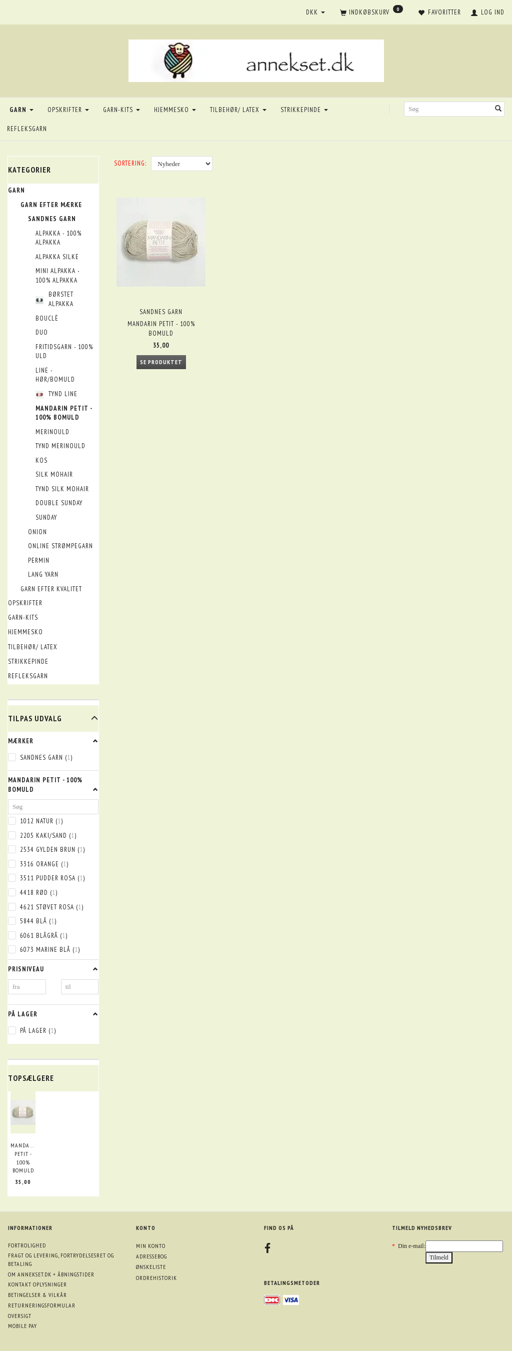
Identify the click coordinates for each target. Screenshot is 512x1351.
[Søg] (498, 109)
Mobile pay (22, 1325)
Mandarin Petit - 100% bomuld (23, 1157)
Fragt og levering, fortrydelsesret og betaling (61, 1259)
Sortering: (130, 163)
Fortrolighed (27, 1245)
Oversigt (20, 1315)
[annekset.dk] (256, 59)
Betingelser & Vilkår (37, 1294)
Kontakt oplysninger (37, 1284)
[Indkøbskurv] (371, 13)
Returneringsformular (42, 1305)
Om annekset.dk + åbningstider (51, 1274)
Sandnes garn (161, 311)
